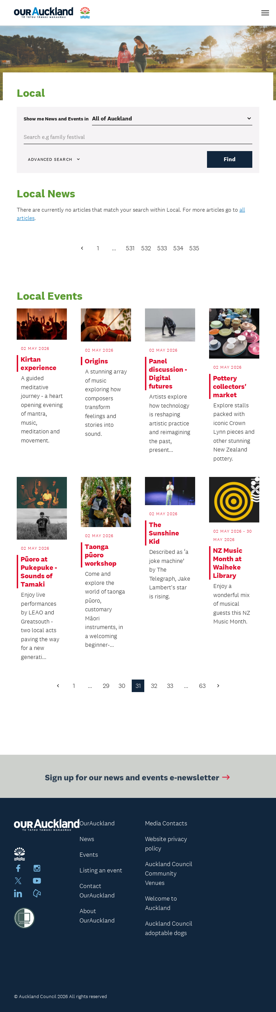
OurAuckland (97, 823)
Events (88, 854)
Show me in (56, 119)
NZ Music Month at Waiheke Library (227, 563)
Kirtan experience (38, 363)
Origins (96, 361)
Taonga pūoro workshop (100, 554)
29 (106, 686)
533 (162, 248)
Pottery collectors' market (229, 386)
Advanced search (54, 159)
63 (202, 686)
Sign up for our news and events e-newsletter (138, 778)
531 (130, 248)
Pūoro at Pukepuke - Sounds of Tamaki (39, 571)
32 (154, 686)
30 (121, 686)
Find (230, 159)
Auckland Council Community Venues (168, 873)
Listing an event (100, 870)
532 (146, 248)
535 (194, 248)
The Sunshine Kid (164, 533)
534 (178, 248)
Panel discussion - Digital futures (168, 373)
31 (138, 686)
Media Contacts (166, 823)
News (86, 839)
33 (170, 686)
